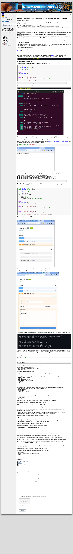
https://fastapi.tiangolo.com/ (28, 433)
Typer (19, 462)
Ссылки (62, 11)
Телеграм (9, 45)
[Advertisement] (17, 536)
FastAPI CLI (21, 467)
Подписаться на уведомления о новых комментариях (33, 498)
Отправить (22, 512)
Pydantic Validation (22, 464)
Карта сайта (4, 17)
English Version (8, 14)
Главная (6, 11)
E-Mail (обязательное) (40, 478)
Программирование (8, 2)
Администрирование (31, 11)
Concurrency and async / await (25, 465)
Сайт (36, 481)
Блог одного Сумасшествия (10, 38)
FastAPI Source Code (23, 461)
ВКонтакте (9, 44)
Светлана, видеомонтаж (10, 42)
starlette (20, 463)
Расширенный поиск (7, 25)
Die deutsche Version (9, 15)
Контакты (17, 11)
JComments (69, 515)
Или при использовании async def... (29, 83)
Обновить (22, 507)
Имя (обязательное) (40, 474)
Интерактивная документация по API (29, 180)
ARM (15, 2)
